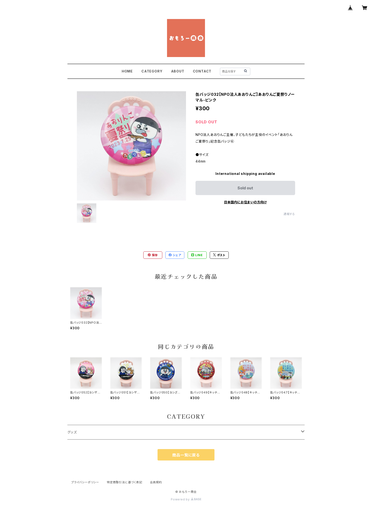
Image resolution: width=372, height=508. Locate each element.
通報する (289, 214)
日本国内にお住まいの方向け (245, 202)
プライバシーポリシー (85, 482)
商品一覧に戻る (186, 455)
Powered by (186, 499)
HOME (127, 71)
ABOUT (177, 71)
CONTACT (202, 71)
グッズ (72, 432)
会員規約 (156, 482)
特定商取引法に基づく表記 (124, 482)
